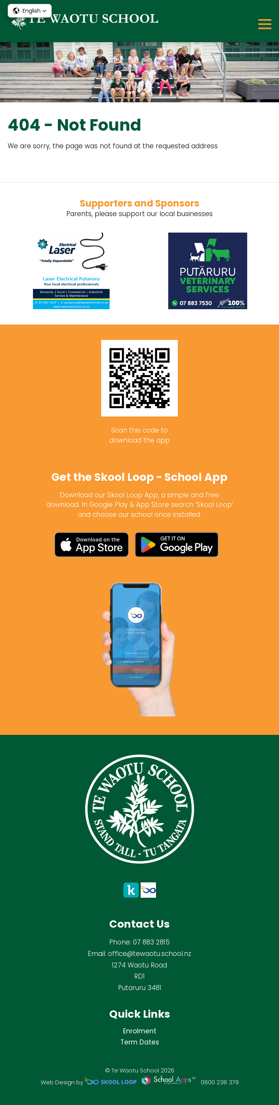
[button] (30, 10)
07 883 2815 (151, 942)
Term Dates (139, 1042)
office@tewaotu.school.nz (149, 953)
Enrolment (139, 1031)
